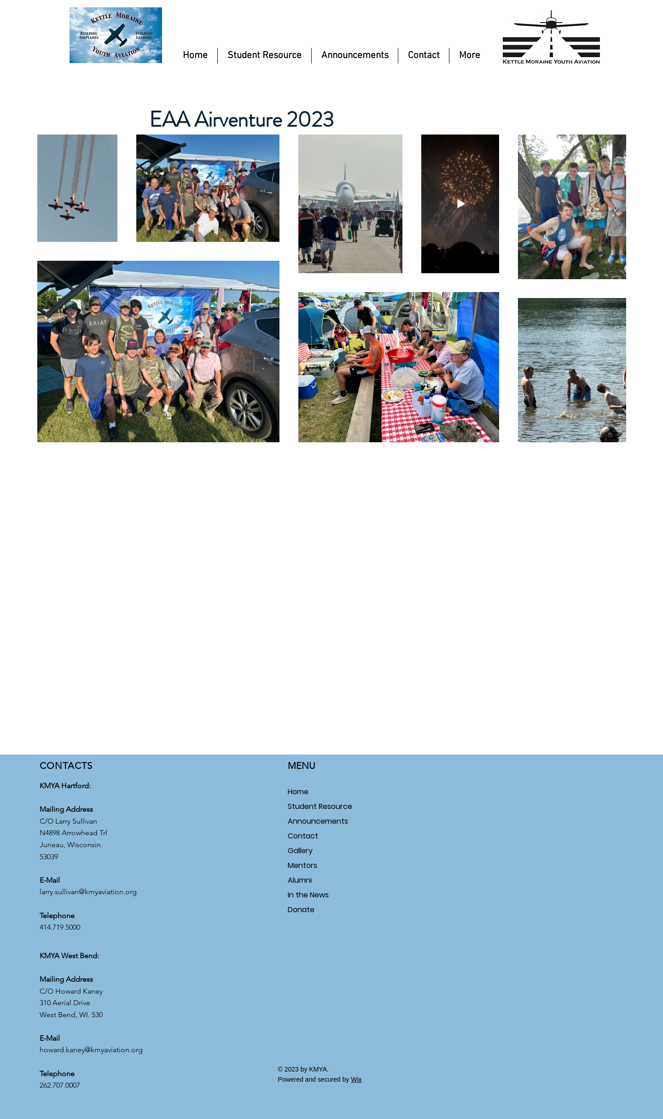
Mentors (302, 865)
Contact (303, 836)
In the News (308, 895)
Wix (356, 1079)
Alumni (300, 880)
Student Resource (320, 806)
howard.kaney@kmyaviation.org (91, 1049)
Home (298, 791)
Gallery (300, 850)
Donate (301, 909)
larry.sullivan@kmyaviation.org (88, 891)
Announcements (318, 821)
